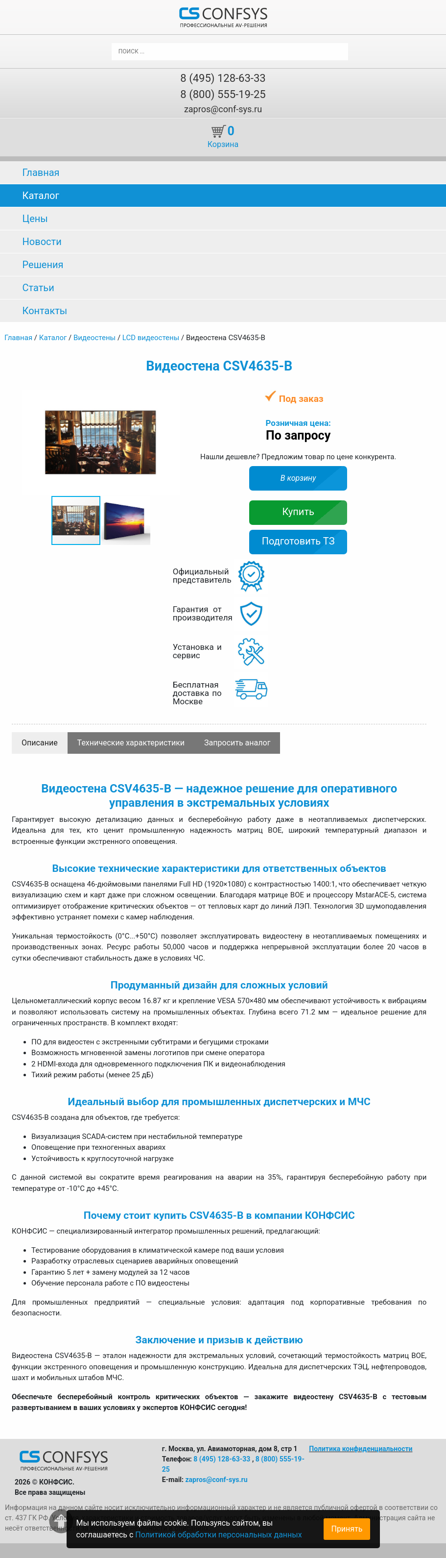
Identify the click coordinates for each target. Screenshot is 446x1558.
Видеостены (94, 337)
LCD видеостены (150, 337)
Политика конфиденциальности (360, 1449)
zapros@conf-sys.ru (223, 109)
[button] (171, 398)
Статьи (38, 288)
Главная (41, 172)
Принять (346, 1528)
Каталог (41, 195)
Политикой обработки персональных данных (218, 1534)
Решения (43, 265)
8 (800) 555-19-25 (222, 94)
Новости (42, 241)
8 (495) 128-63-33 (222, 78)
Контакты (45, 311)
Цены (35, 218)
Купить (298, 512)
